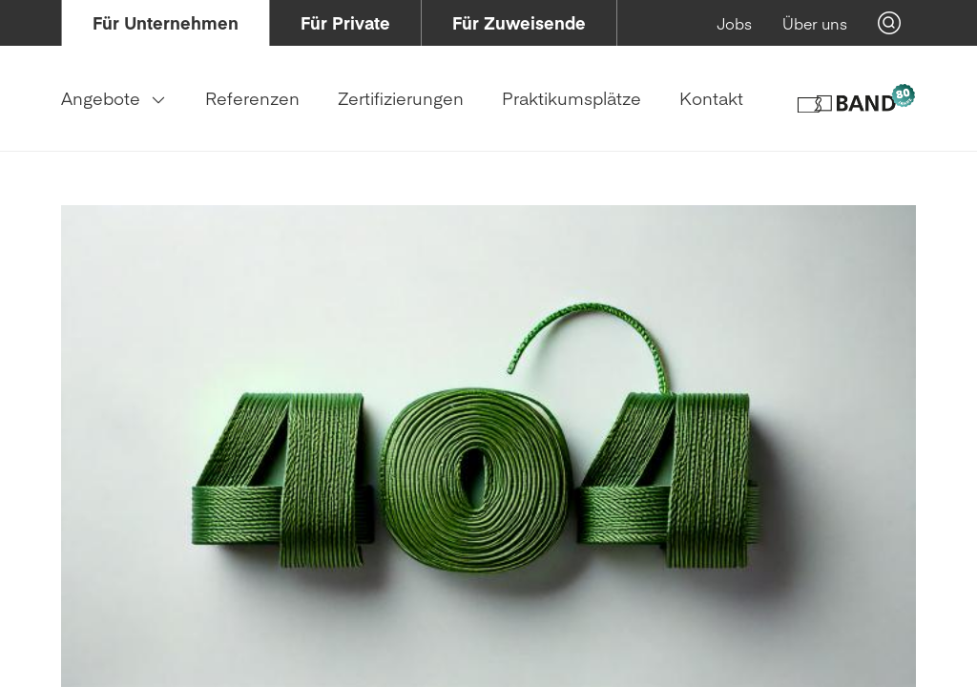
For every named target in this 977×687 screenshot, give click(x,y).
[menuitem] (165, 23)
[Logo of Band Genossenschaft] (855, 98)
